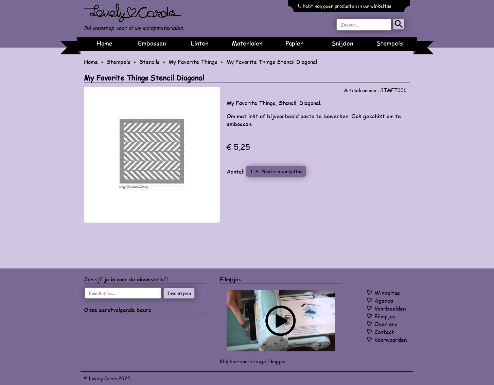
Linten (199, 43)
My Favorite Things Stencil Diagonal (271, 62)
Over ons (385, 324)
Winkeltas (387, 293)
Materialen (247, 43)
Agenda (383, 300)
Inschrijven (179, 293)
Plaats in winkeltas (282, 171)
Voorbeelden (390, 308)
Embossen (152, 43)
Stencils (149, 62)
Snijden (342, 43)
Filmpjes (384, 316)
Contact (384, 332)
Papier (294, 43)
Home (104, 43)
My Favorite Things (193, 62)
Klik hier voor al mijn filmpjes (252, 361)
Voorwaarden (390, 340)
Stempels (389, 43)
